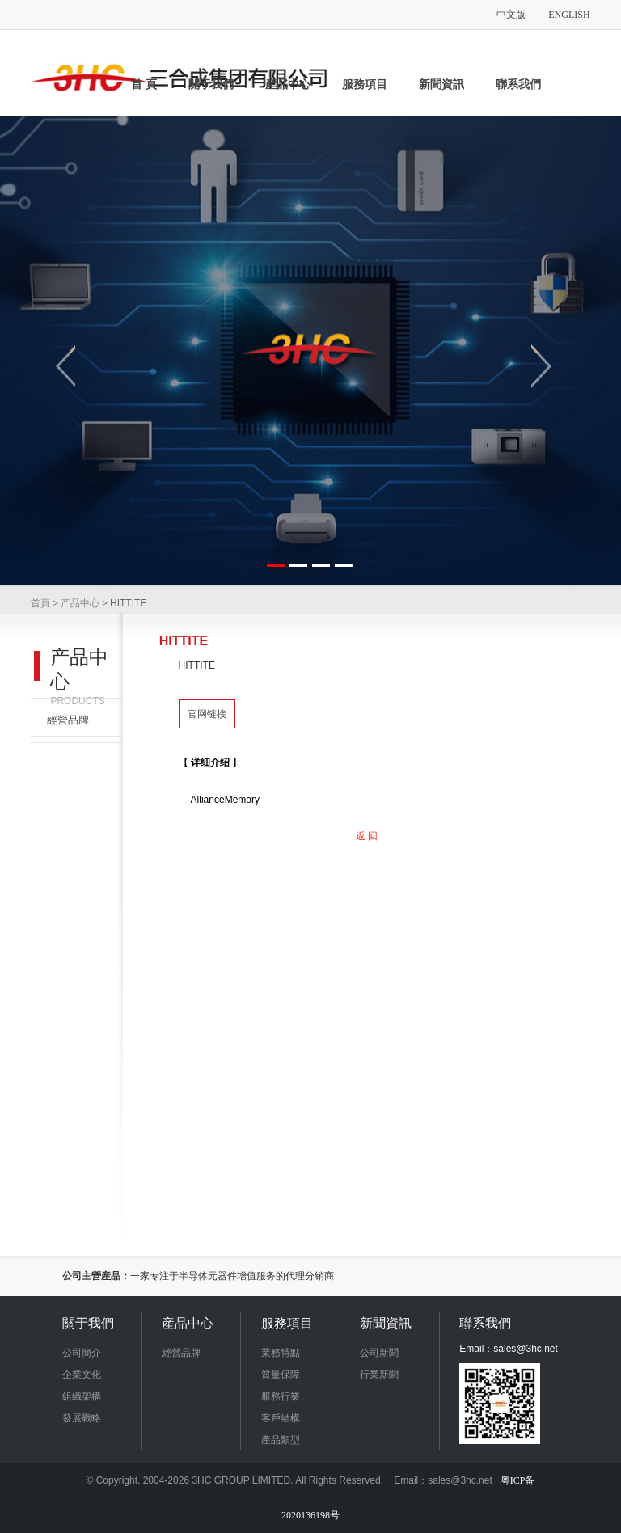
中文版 (511, 14)
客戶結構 (280, 1418)
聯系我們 (518, 84)
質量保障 (280, 1374)
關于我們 (211, 84)
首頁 (40, 603)
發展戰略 (81, 1418)
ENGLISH (568, 14)
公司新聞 (379, 1352)
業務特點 (280, 1352)
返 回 (367, 836)
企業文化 (81, 1374)
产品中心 (80, 603)
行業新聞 (379, 1374)
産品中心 (287, 84)
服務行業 (280, 1396)
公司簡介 (81, 1352)
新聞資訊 (441, 84)
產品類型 (280, 1440)
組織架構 (81, 1396)
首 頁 (144, 84)
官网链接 (207, 714)
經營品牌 (68, 720)
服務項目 (364, 84)
